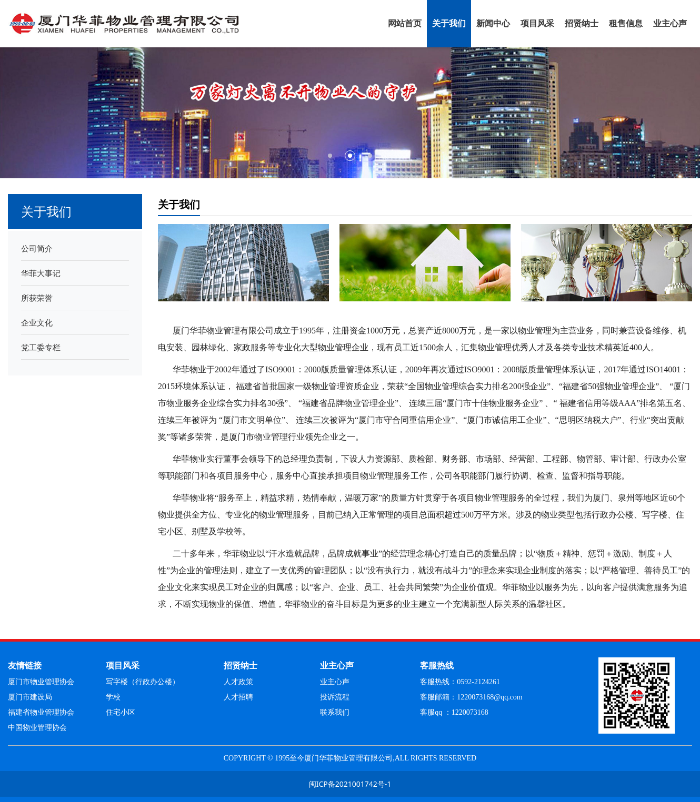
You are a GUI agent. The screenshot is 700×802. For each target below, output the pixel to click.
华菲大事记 (41, 273)
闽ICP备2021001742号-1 (350, 784)
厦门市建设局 (30, 697)
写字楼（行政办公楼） (142, 682)
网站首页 (405, 23)
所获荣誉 (37, 297)
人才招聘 (238, 697)
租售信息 (626, 23)
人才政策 (238, 682)
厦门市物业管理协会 (41, 682)
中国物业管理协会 (37, 728)
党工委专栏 (41, 347)
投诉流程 (334, 697)
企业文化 (37, 322)
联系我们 (334, 712)
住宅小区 (120, 712)
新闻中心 (493, 23)
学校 (113, 697)
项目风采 (537, 23)
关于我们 (449, 23)
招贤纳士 (581, 23)
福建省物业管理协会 (41, 712)
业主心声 (670, 23)
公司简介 (37, 248)
